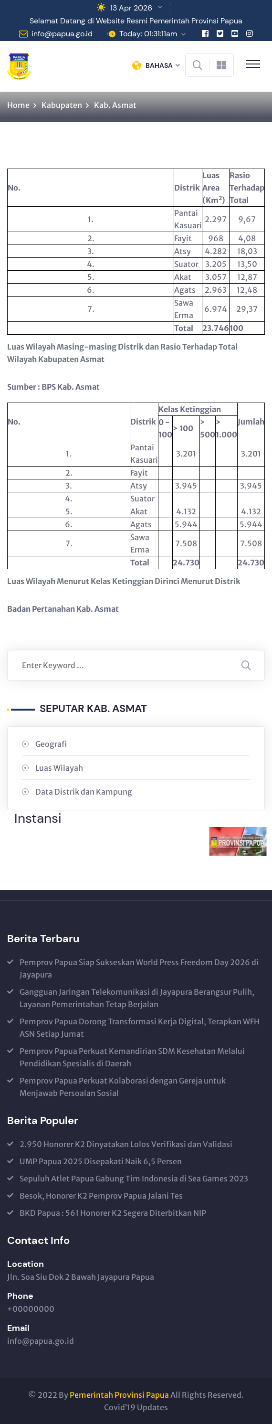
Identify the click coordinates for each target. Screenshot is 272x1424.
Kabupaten (62, 105)
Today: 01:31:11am (148, 34)
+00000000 (30, 1309)
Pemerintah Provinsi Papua (119, 1395)
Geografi (51, 744)
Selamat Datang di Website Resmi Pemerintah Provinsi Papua (136, 21)
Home (18, 105)
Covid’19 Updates (136, 1407)
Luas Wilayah (59, 768)
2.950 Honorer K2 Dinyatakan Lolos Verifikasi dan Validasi (126, 1144)
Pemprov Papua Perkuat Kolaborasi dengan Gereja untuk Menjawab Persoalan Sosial (123, 1087)
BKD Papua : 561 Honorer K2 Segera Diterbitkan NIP (113, 1213)
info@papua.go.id (62, 34)
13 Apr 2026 (131, 8)
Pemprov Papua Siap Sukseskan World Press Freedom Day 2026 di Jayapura (139, 968)
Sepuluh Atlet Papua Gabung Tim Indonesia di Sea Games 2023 (134, 1178)
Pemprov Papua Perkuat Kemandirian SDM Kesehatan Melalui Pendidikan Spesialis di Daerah (132, 1057)
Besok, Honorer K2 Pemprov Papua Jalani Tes (101, 1196)
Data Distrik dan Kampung (83, 792)
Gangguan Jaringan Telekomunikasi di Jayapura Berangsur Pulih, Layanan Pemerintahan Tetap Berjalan (137, 998)
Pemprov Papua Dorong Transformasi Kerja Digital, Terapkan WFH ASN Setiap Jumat (140, 1028)
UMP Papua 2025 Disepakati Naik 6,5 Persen (101, 1161)
